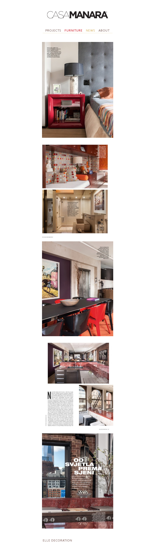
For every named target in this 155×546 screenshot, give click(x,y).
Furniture (74, 30)
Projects (53, 30)
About (104, 30)
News (90, 30)
